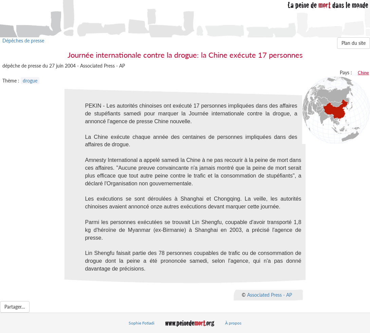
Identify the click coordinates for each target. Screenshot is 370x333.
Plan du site (353, 43)
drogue (30, 81)
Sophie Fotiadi (141, 323)
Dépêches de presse (23, 40)
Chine (363, 72)
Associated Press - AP (269, 294)
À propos (233, 323)
